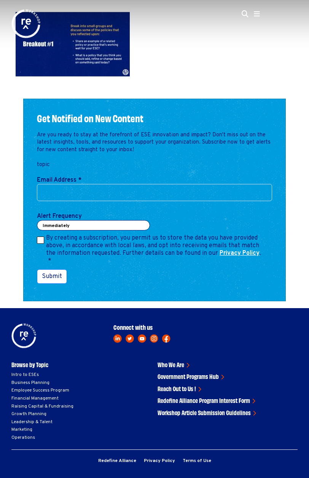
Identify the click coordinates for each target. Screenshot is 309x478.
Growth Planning (28, 414)
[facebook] (166, 338)
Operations (23, 438)
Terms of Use (197, 461)
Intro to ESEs (25, 375)
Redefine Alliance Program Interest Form (204, 400)
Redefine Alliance (117, 461)
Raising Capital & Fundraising (42, 406)
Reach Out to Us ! (177, 388)
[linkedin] (117, 338)
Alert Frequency (59, 216)
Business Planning (30, 383)
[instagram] (154, 338)
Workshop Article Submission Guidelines (204, 412)
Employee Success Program (40, 390)
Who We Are (171, 364)
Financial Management (35, 398)
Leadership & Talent (32, 422)
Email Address (59, 180)
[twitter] (130, 338)
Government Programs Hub (188, 376)
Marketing (21, 430)
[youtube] (142, 338)
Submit (52, 276)
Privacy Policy (240, 253)
